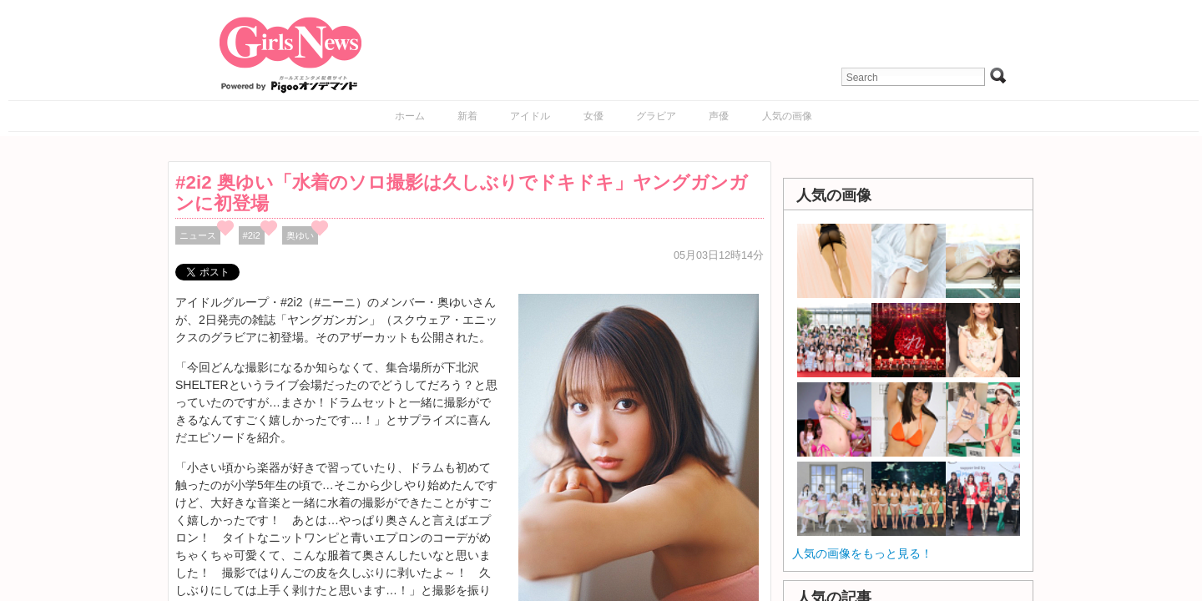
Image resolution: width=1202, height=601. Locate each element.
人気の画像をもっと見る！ (862, 553)
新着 (467, 116)
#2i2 (251, 235)
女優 (593, 116)
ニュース (197, 235)
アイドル (530, 116)
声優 (719, 116)
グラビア (656, 116)
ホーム (410, 116)
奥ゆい (300, 235)
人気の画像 (787, 116)
